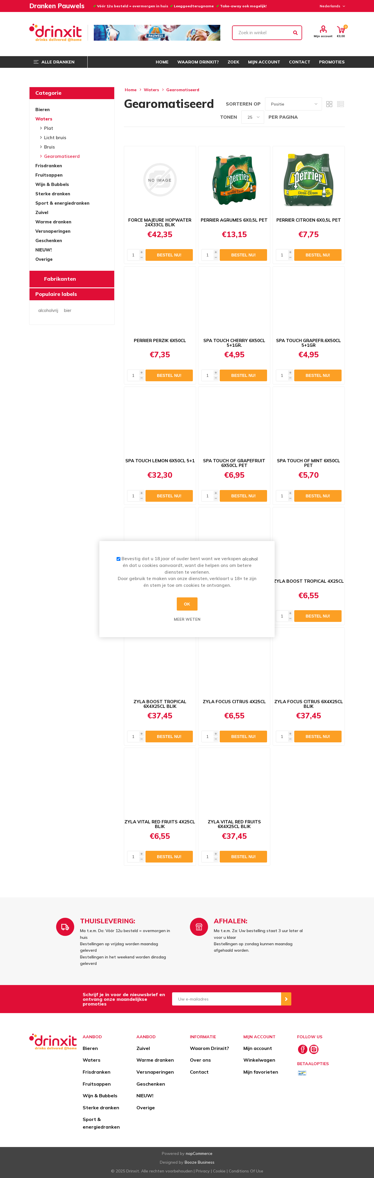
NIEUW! (43, 250)
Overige (44, 259)
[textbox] (267, 32)
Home (130, 89)
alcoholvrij (48, 310)
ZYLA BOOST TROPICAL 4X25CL (308, 581)
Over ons (200, 1060)
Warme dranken (53, 222)
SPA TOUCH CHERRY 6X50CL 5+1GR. (234, 343)
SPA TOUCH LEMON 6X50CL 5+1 (160, 460)
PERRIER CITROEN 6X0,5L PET (308, 220)
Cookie (219, 1171)
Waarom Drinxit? (209, 1048)
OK (187, 604)
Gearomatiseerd (62, 156)
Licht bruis (55, 137)
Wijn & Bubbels (52, 184)
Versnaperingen (52, 231)
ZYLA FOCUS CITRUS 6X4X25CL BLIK (308, 704)
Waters (43, 119)
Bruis (49, 147)
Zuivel (41, 212)
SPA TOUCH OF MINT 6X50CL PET (308, 463)
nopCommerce (199, 1153)
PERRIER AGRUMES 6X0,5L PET (234, 220)
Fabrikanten (60, 278)
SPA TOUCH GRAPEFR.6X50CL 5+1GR (308, 343)
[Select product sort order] (293, 104)
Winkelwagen (259, 1060)
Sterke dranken (52, 193)
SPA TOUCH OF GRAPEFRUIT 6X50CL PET (234, 463)
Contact (199, 1072)
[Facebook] (302, 1049)
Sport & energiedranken (62, 203)
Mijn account (323, 36)
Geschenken (48, 240)
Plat (48, 128)
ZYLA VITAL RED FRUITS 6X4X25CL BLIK (234, 824)
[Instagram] (313, 1049)
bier (67, 310)
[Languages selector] (331, 6)
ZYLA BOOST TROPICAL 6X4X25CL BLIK (160, 704)
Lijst (340, 104)
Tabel (329, 104)
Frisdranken (48, 165)
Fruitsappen (49, 175)
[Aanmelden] (226, 998)
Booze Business (199, 1162)
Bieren (42, 109)
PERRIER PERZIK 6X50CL (160, 340)
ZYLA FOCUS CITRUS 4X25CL (234, 701)
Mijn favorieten (260, 1072)
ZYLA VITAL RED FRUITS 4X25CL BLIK (159, 824)
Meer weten (187, 619)
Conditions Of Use (246, 1171)
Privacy (203, 1171)
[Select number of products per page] (252, 117)
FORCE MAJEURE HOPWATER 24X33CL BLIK (159, 222)
